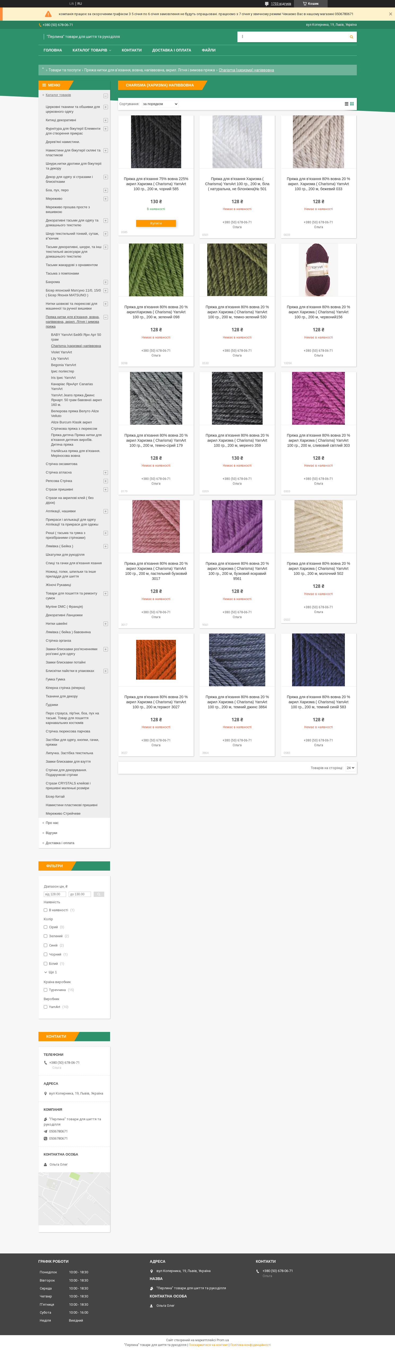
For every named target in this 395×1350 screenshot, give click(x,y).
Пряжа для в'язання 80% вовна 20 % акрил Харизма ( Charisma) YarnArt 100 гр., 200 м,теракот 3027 (156, 702)
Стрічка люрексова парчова (68, 731)
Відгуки (51, 833)
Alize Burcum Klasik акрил (71, 422)
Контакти (132, 50)
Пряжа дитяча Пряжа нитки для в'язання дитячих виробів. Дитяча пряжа (76, 439)
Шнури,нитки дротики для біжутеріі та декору (74, 166)
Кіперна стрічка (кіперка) (65, 688)
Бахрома (53, 282)
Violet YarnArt (61, 352)
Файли (209, 50)
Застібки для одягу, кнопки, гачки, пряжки (72, 742)
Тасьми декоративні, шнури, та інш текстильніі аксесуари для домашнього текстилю (74, 251)
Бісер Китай (55, 796)
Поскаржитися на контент (208, 1345)
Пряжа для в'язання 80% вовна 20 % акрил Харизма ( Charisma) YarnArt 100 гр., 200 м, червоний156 (318, 312)
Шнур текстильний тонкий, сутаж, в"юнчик (72, 236)
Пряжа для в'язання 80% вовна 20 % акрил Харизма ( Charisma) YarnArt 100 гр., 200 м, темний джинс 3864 (237, 702)
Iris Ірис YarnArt (63, 378)
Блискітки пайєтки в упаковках (70, 671)
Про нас (52, 823)
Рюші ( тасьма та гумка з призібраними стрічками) (66, 535)
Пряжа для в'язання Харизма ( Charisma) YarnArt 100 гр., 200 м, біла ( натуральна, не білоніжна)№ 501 (237, 184)
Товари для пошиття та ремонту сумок (71, 595)
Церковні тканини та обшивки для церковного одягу (73, 109)
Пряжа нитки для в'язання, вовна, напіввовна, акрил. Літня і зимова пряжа (149, 70)
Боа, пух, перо (57, 190)
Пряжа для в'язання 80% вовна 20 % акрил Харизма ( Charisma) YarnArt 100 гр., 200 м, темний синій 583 (318, 702)
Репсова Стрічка (59, 481)
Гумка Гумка (55, 679)
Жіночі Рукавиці (58, 585)
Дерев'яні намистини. (63, 142)
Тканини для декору (62, 696)
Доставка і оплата (171, 50)
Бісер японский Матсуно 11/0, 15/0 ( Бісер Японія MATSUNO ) (73, 292)
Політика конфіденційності (250, 1345)
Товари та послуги (65, 70)
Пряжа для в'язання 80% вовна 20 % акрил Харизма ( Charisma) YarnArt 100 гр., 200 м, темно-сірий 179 (156, 440)
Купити (156, 223)
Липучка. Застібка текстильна (69, 753)
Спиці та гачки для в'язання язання (74, 563)
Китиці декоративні (61, 120)
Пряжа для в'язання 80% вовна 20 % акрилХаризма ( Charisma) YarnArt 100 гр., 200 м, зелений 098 (156, 312)
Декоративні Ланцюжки (64, 615)
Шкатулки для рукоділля (65, 555)
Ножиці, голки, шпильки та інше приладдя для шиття (71, 574)
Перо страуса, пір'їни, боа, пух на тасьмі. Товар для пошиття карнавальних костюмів (72, 718)
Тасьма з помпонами (62, 273)
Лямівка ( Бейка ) (59, 546)
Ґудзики (52, 705)
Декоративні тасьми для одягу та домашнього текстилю (72, 222)
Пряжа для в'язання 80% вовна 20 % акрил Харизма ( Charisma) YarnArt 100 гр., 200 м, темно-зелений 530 (237, 312)
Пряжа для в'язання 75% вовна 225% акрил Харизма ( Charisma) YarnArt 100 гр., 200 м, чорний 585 (156, 184)
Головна (53, 50)
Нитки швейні (56, 624)
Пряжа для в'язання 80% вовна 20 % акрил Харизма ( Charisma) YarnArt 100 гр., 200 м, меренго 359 (237, 440)
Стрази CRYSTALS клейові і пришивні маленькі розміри (68, 785)
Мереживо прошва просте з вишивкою (68, 209)
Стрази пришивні (59, 489)
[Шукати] (351, 37)
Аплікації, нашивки (61, 511)
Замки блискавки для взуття (68, 761)
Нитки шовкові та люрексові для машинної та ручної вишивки (71, 306)
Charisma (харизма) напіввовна (76, 346)
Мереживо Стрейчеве (63, 813)
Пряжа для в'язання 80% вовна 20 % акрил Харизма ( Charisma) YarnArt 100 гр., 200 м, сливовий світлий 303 (318, 440)
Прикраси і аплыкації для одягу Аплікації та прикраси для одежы (72, 522)
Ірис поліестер (62, 371)
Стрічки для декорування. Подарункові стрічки (66, 772)
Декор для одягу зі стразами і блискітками (69, 179)
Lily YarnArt (60, 359)
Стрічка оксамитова (61, 464)
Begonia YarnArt (63, 365)
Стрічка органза (58, 641)
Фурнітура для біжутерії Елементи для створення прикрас (73, 131)
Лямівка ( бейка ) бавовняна (68, 632)
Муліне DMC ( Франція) (64, 607)
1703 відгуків (281, 4)
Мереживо (54, 199)
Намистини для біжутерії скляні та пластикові (73, 152)
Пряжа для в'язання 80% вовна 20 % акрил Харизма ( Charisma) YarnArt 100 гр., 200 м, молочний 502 (318, 568)
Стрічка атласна (59, 472)
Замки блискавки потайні (66, 662)
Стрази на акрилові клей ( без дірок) (70, 500)
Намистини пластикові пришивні (72, 805)
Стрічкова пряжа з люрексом (74, 429)
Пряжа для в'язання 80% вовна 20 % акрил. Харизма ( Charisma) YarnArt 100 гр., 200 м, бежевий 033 (318, 184)
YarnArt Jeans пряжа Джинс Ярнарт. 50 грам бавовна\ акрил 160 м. (76, 400)
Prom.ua (223, 1340)
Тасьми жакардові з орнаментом (72, 265)
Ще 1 (53, 972)
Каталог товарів (90, 50)
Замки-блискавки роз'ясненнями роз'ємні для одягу (71, 651)
